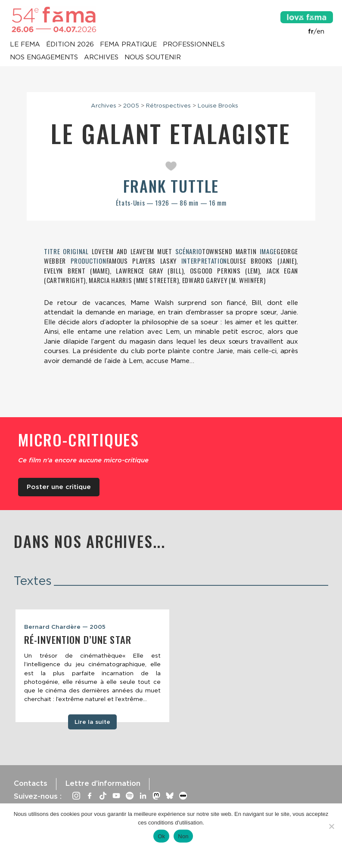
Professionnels (194, 45)
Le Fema (25, 45)
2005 (131, 105)
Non (183, 836)
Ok (161, 836)
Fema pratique (128, 45)
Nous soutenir (152, 58)
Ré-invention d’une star (77, 639)
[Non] (331, 826)
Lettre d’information (102, 783)
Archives (101, 58)
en (320, 31)
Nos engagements (44, 58)
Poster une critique (59, 487)
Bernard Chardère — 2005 (65, 626)
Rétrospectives (168, 105)
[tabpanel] (92, 665)
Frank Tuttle (171, 185)
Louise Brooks (218, 105)
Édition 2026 (70, 45)
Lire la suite (92, 721)
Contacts (30, 783)
